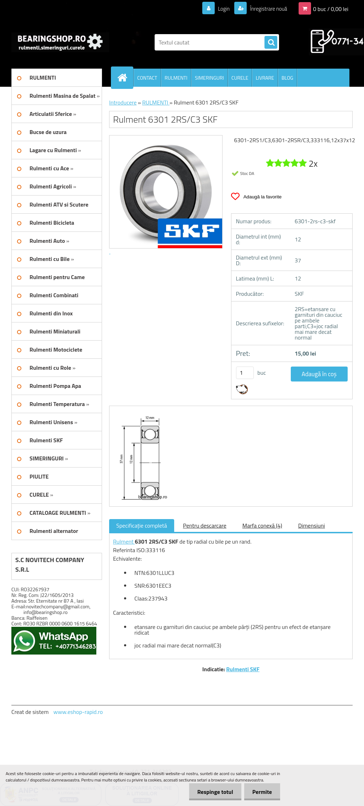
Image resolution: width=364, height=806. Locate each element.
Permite (261, 792)
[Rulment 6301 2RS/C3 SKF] (141, 412)
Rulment (124, 541)
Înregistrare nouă (266, 8)
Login (219, 8)
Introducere (122, 102)
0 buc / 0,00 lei (330, 8)
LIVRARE (265, 77)
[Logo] (60, 42)
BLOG (287, 77)
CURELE (239, 77)
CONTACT (147, 77)
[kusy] (245, 373)
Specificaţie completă (141, 525)
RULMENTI (176, 77)
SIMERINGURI (209, 77)
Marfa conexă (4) (262, 525)
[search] (270, 42)
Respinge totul (213, 792)
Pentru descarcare (204, 525)
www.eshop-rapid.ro (78, 712)
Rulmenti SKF (242, 669)
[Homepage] (125, 77)
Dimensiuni (311, 525)
